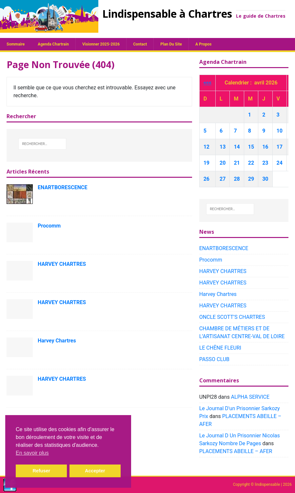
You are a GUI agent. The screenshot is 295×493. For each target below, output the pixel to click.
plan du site (171, 44)
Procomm (49, 226)
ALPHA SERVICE (250, 397)
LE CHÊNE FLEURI (220, 348)
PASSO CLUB (214, 359)
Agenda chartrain (53, 44)
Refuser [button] (41, 470)
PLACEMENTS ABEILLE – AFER (235, 451)
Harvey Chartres (57, 341)
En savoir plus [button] (32, 453)
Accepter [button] (95, 470)
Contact (140, 44)
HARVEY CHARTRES (62, 264)
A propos (203, 44)
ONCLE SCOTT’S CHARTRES (232, 317)
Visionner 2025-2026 (101, 44)
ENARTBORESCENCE (62, 187)
